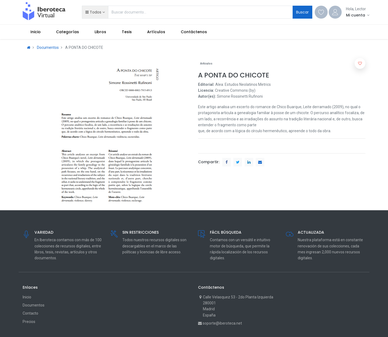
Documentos (48, 47)
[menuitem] (35, 32)
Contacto (30, 313)
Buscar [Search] (302, 12)
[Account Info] (357, 15)
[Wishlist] (321, 12)
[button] (95, 12)
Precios (29, 321)
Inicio (27, 297)
